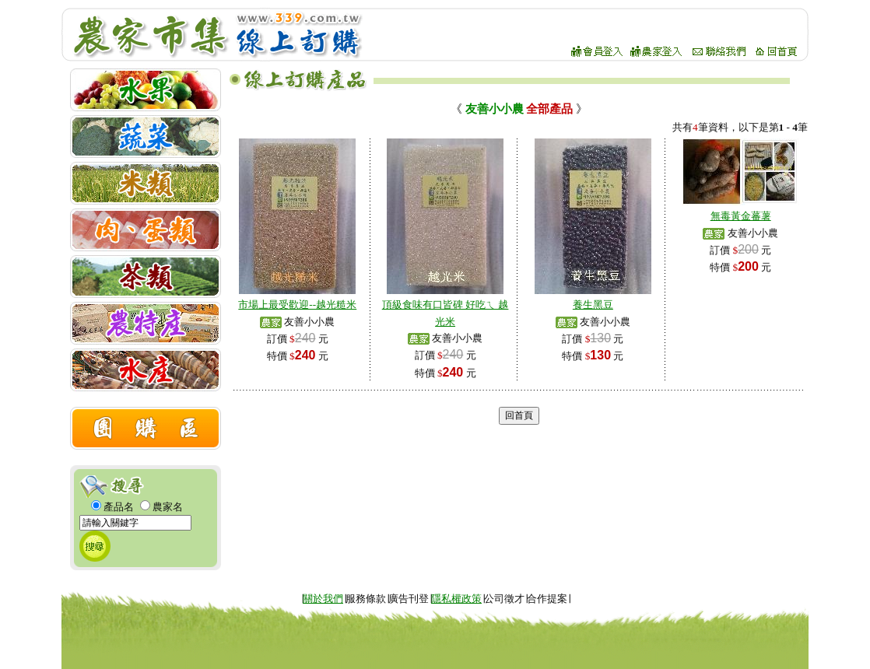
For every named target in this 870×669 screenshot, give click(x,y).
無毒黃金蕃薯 (740, 216)
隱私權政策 (456, 598)
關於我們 (323, 598)
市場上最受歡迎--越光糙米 (297, 304)
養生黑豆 (593, 304)
